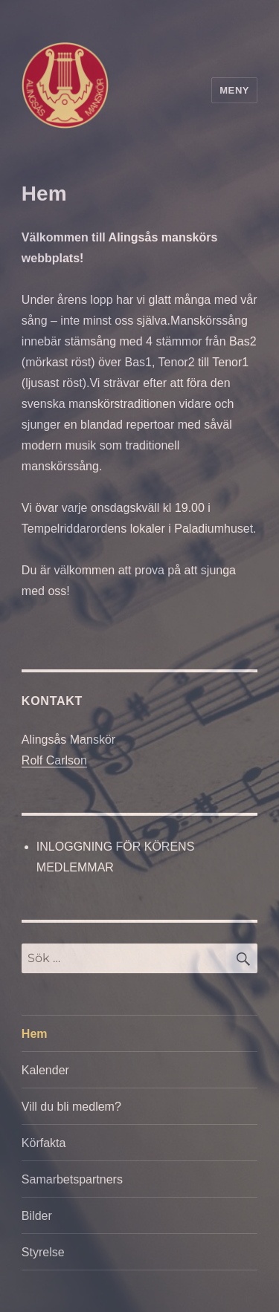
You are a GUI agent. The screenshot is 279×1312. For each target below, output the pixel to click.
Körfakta (44, 1143)
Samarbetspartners (72, 1179)
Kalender (45, 1070)
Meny (234, 90)
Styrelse (43, 1252)
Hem (35, 1033)
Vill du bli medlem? (71, 1106)
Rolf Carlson (54, 760)
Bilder (37, 1215)
